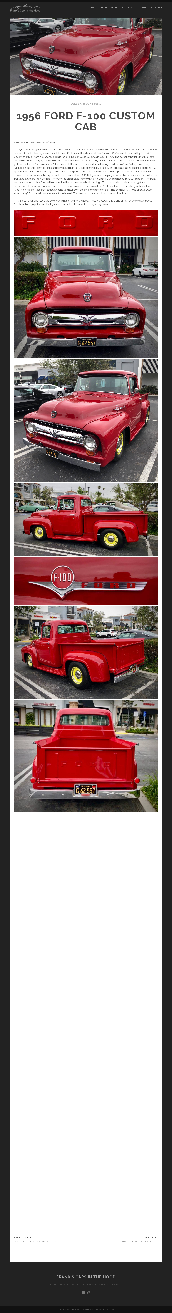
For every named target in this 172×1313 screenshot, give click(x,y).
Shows (143, 7)
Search (102, 7)
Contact (156, 7)
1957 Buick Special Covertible (139, 1241)
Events (131, 7)
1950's (96, 103)
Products (116, 7)
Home (91, 7)
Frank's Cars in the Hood (86, 1277)
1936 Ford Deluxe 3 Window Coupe (35, 1241)
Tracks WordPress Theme (73, 1309)
